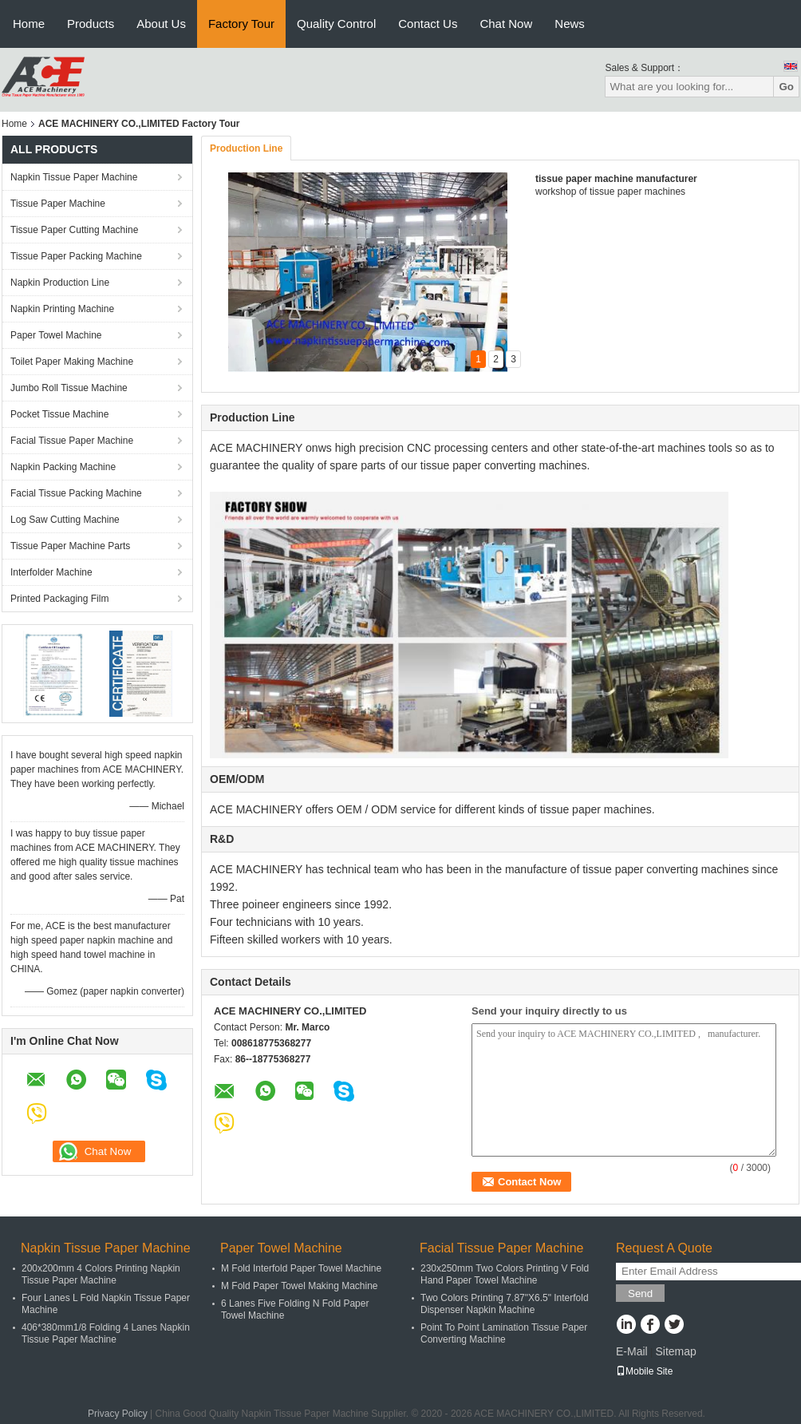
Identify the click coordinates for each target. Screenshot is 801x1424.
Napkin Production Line (59, 282)
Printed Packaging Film (59, 598)
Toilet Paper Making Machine (71, 361)
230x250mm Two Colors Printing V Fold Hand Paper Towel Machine (504, 1274)
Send (640, 1293)
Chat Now (505, 24)
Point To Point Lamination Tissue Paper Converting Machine (503, 1333)
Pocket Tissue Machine (59, 414)
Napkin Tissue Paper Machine (73, 177)
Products (90, 23)
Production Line (246, 148)
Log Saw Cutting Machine (65, 519)
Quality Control (336, 23)
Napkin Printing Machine (62, 308)
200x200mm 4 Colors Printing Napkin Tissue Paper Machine (101, 1274)
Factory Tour (241, 23)
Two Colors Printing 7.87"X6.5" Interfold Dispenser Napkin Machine (504, 1303)
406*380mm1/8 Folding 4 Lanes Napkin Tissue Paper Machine (106, 1333)
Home (29, 23)
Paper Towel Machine (56, 335)
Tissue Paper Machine (57, 203)
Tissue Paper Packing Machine (76, 256)
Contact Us (427, 23)
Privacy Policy (118, 1413)
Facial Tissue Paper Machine (71, 440)
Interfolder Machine (51, 572)
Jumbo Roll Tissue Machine (69, 388)
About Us (161, 23)
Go (786, 87)
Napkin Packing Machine (63, 467)
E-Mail (632, 1351)
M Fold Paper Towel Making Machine (299, 1285)
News (569, 23)
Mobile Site (644, 1371)
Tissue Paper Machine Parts (70, 546)
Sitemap (675, 1351)
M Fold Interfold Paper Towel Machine (301, 1268)
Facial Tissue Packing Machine (76, 493)
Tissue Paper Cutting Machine (74, 229)
